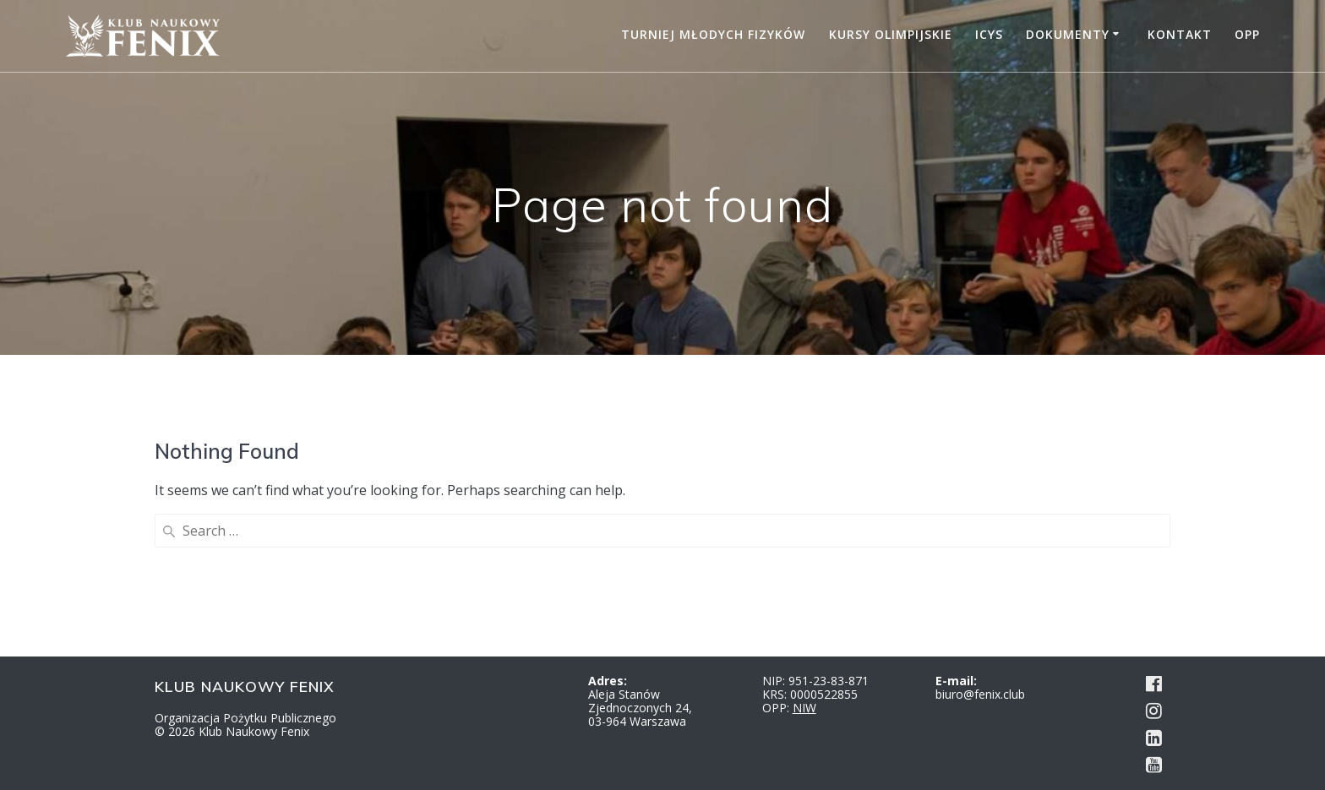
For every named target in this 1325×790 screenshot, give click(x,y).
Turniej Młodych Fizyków (713, 34)
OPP (1247, 34)
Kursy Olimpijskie (890, 34)
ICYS (989, 34)
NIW (804, 708)
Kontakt (1180, 34)
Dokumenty (1068, 34)
